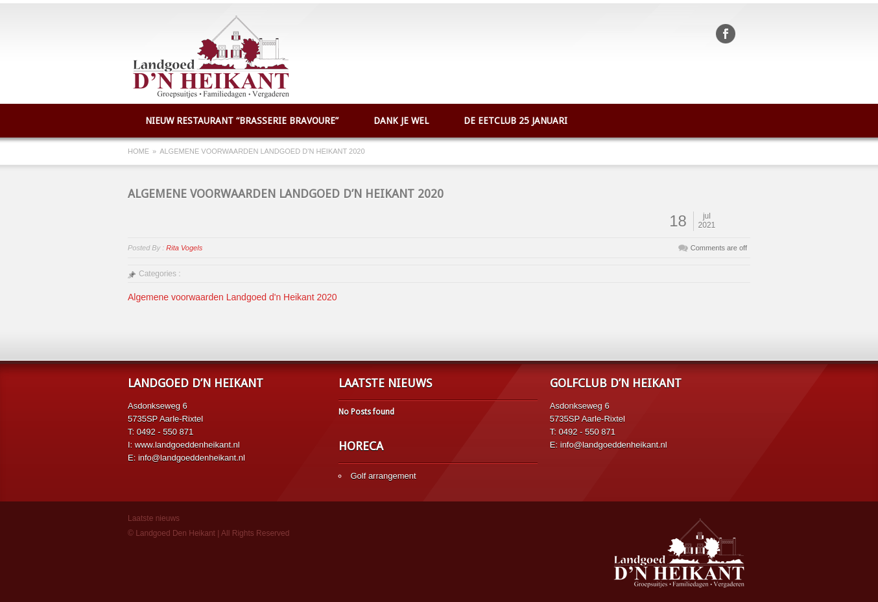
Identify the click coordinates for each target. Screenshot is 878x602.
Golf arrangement (383, 476)
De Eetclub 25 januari (515, 120)
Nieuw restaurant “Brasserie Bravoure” (241, 120)
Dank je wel (401, 120)
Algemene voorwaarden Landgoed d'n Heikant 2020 (232, 297)
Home (138, 151)
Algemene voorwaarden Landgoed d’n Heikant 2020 (286, 193)
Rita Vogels (184, 248)
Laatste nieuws (154, 518)
